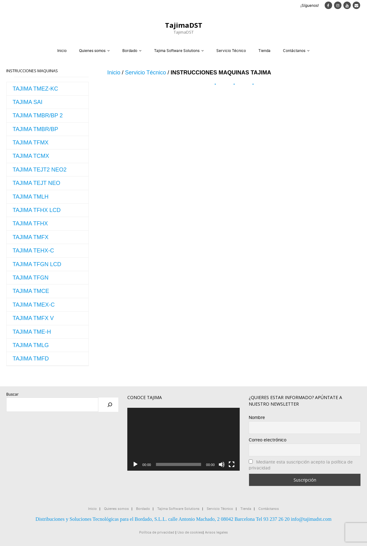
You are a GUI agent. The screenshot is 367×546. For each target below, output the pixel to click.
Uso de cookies (190, 532)
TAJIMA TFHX (30, 223)
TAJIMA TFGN (31, 278)
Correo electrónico (267, 440)
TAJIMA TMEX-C (34, 305)
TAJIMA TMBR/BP (35, 129)
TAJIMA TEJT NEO (36, 183)
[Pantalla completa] (231, 464)
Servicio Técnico (231, 50)
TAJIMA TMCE (31, 291)
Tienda (264, 50)
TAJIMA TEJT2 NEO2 (40, 170)
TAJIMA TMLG (31, 345)
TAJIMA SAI (28, 102)
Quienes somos (92, 50)
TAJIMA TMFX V (33, 318)
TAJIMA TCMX (31, 156)
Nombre (257, 417)
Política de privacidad (156, 532)
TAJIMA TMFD (31, 358)
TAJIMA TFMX (31, 142)
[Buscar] (109, 405)
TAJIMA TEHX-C (33, 250)
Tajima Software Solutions (177, 50)
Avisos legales (216, 532)
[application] (183, 439)
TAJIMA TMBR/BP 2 (38, 115)
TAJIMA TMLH (31, 197)
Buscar (12, 394)
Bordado (129, 50)
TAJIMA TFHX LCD (37, 210)
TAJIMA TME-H (32, 332)
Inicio (62, 50)
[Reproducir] (135, 464)
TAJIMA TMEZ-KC (35, 89)
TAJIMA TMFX (31, 237)
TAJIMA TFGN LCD (37, 264)
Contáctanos (294, 50)
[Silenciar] (222, 464)
